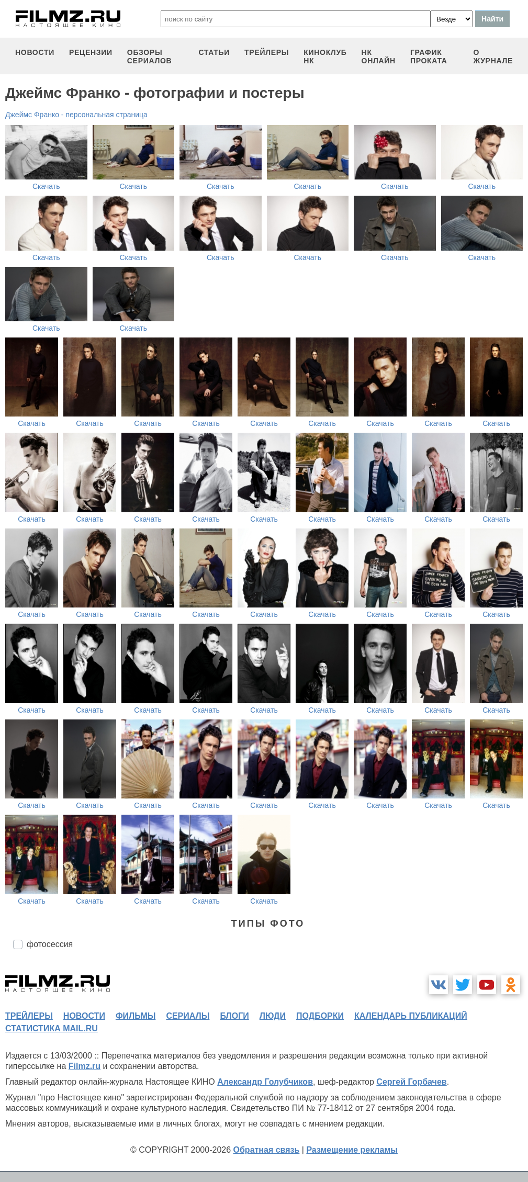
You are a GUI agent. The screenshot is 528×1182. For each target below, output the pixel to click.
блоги (234, 1015)
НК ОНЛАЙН (379, 56)
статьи (214, 52)
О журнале (493, 56)
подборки (320, 1015)
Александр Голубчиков (265, 1081)
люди (273, 1015)
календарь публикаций (410, 1015)
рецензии (91, 52)
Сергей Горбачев (411, 1081)
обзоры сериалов (149, 56)
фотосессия (50, 944)
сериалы (187, 1015)
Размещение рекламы (352, 1149)
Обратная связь (266, 1149)
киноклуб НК (325, 56)
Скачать (46, 186)
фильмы (135, 1015)
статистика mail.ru (51, 1028)
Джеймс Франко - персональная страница (76, 114)
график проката (428, 56)
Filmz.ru (84, 1066)
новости (34, 52)
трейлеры (266, 52)
